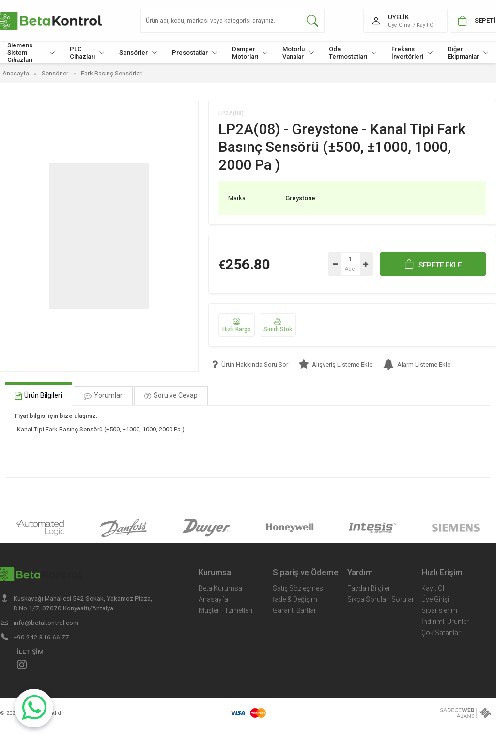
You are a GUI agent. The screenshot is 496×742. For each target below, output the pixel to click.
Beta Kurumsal (221, 588)
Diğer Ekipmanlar (468, 52)
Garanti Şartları (295, 610)
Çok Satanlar (441, 633)
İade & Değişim (295, 599)
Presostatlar (194, 52)
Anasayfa (213, 599)
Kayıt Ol (432, 588)
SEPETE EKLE (433, 264)
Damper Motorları (250, 52)
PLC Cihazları (87, 52)
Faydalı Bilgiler (368, 588)
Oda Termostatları (353, 52)
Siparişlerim (439, 610)
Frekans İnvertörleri (412, 52)
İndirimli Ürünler (445, 621)
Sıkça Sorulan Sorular (380, 599)
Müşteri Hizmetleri (225, 610)
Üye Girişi (435, 599)
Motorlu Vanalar (298, 52)
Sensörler (138, 52)
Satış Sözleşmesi (299, 588)
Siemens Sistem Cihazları (31, 52)
